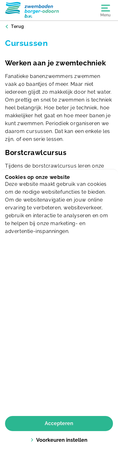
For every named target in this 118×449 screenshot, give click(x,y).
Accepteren (59, 423)
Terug (17, 26)
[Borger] (32, 10)
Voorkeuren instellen (59, 440)
